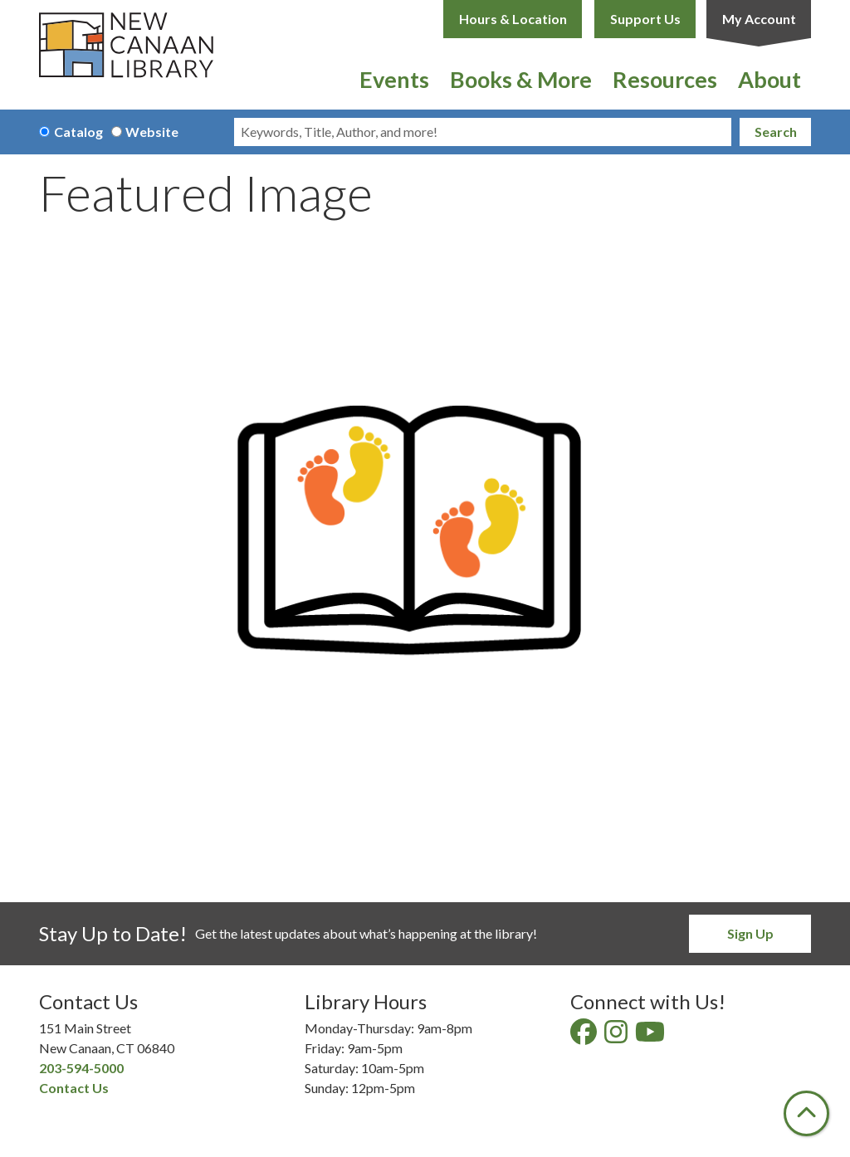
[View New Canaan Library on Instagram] (617, 1036)
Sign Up (750, 933)
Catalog (78, 131)
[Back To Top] (806, 1113)
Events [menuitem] (394, 79)
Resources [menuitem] (665, 79)
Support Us (645, 19)
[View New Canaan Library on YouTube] (651, 1036)
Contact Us (74, 1088)
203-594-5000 (81, 1068)
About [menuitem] (769, 79)
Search (776, 131)
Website (151, 131)
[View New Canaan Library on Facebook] (584, 1036)
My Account (759, 19)
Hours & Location (513, 19)
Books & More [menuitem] (521, 79)
